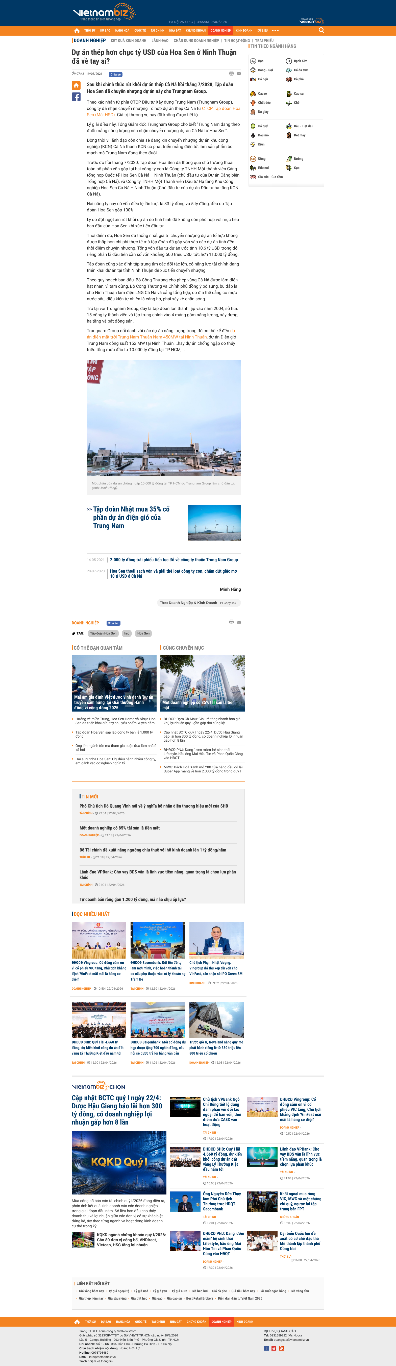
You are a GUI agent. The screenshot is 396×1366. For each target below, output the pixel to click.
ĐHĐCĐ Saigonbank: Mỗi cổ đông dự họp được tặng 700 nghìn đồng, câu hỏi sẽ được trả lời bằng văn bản (158, 1048)
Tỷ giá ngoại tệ (119, 1291)
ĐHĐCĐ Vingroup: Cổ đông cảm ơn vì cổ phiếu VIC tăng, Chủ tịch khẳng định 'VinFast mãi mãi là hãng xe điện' (99, 971)
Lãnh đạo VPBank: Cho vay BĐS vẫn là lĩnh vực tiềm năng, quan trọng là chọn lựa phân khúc (158, 874)
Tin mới (90, 797)
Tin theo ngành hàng (273, 46)
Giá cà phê (219, 1291)
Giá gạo (157, 1298)
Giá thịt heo (139, 1298)
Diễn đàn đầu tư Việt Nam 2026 (240, 1298)
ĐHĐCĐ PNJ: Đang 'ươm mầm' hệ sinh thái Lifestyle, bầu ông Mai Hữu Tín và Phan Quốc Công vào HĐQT (203, 754)
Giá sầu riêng (117, 1298)
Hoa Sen (143, 633)
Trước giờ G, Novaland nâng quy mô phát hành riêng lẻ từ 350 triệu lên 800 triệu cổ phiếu (216, 1048)
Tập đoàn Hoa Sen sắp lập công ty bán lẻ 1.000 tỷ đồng (114, 734)
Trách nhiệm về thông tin (96, 1361)
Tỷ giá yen (160, 1291)
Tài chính (86, 813)
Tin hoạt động (237, 40)
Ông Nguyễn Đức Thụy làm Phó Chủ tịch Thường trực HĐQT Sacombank (222, 1201)
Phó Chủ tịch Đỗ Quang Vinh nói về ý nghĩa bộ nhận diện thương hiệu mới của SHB (154, 806)
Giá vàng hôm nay (91, 1291)
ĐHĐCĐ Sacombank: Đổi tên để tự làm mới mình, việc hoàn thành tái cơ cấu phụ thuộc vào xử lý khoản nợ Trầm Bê (158, 971)
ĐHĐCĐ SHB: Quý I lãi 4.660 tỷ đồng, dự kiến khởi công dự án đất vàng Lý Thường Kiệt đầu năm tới (97, 1048)
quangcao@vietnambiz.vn (291, 1339)
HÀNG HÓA (122, 31)
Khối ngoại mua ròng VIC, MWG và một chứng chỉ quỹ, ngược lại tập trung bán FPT (300, 1201)
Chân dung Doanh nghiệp (196, 40)
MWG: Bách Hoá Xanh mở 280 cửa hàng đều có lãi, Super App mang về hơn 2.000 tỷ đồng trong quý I (203, 769)
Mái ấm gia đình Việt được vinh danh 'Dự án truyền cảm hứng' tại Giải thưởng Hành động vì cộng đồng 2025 (113, 703)
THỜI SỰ (89, 31)
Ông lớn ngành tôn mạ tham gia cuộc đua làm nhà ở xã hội (116, 748)
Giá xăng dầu (300, 1291)
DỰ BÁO (105, 31)
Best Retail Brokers (200, 1298)
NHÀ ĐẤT (175, 31)
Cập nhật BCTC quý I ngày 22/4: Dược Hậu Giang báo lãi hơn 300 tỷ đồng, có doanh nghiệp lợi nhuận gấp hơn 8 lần (203, 736)
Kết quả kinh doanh (128, 40)
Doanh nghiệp (90, 40)
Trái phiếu (264, 40)
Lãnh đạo (160, 40)
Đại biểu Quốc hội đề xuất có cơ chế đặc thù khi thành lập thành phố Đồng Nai (300, 1241)
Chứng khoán (289, 1217)
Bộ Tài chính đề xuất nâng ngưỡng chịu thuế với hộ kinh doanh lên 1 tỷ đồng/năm (153, 850)
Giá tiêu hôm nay (243, 1291)
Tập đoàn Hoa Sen (103, 633)
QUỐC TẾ (140, 31)
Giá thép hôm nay (91, 1298)
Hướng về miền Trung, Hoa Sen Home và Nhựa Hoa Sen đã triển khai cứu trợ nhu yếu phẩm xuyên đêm (116, 721)
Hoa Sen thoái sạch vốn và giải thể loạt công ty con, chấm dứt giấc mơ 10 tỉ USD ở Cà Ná (173, 574)
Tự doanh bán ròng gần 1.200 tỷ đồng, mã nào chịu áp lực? (133, 899)
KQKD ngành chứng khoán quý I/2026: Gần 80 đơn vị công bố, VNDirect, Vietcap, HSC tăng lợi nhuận (131, 1239)
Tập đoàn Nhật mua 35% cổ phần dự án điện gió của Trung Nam (131, 517)
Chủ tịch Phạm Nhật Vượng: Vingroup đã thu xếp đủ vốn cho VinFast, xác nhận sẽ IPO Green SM (215, 968)
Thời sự (85, 857)
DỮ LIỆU (263, 31)
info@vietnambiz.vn (102, 1357)
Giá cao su (174, 1298)
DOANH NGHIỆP (221, 31)
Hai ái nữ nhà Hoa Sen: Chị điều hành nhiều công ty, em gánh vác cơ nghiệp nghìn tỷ (116, 761)
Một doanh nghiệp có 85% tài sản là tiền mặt (198, 705)
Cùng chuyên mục (183, 648)
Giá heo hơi (200, 1291)
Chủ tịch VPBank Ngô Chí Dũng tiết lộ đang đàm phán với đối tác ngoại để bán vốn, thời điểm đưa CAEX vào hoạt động (222, 1112)
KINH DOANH (244, 31)
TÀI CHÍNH (157, 31)
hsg (126, 633)
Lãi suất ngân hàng (273, 1291)
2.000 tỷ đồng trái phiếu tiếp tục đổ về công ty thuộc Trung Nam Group (174, 560)
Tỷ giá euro (179, 1291)
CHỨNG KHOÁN (196, 31)
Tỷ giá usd (141, 1291)
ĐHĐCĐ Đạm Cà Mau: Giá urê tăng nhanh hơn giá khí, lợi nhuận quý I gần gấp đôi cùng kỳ (202, 721)
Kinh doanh (197, 983)
